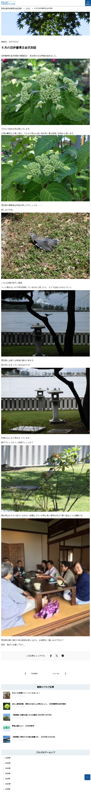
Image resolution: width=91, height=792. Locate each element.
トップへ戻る (87, 777)
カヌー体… (56, 673)
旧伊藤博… (35, 673)
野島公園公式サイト (10, 3)
